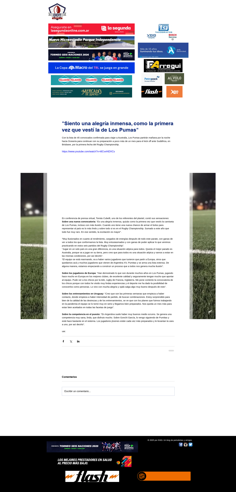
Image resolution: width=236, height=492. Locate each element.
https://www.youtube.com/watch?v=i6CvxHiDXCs (88, 151)
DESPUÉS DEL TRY (89, 10)
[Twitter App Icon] (190, 444)
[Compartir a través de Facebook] (63, 341)
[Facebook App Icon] (181, 444)
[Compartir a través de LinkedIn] (78, 341)
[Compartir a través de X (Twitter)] (70, 341)
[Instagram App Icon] (186, 444)
